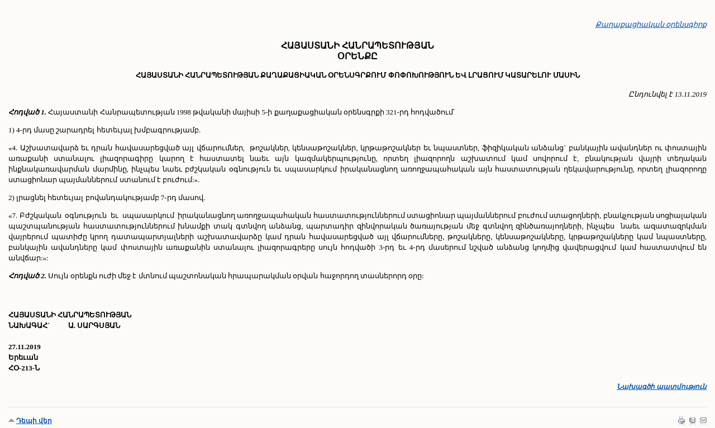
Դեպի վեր (34, 421)
